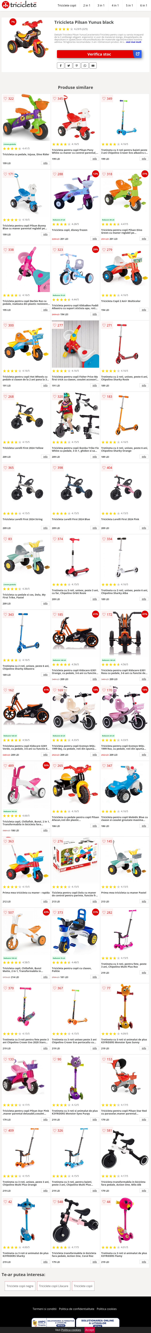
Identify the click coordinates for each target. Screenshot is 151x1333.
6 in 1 (143, 5)
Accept (89, 1330)
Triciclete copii (67, 5)
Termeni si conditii (45, 1309)
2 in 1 (86, 5)
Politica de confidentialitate (76, 1309)
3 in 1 (101, 5)
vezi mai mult (133, 41)
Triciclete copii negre (20, 1286)
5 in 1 (129, 5)
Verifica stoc (114, 54)
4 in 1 (115, 5)
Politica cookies (107, 1309)
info (45, 163)
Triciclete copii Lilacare (53, 1286)
